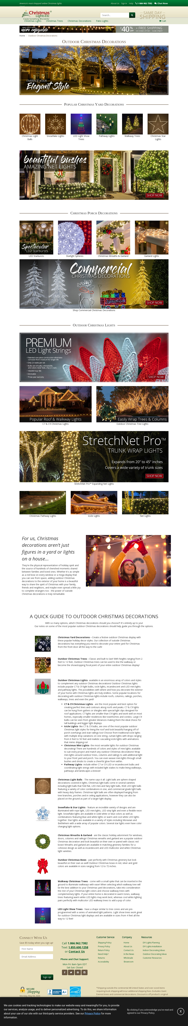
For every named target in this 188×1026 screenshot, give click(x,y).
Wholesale (128, 958)
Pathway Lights (73, 764)
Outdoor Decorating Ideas (155, 954)
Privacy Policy (104, 946)
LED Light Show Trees (70, 909)
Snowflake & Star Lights (71, 807)
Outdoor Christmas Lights (73, 680)
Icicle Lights (71, 726)
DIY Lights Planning (151, 942)
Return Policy (104, 950)
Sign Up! (47, 977)
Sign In (124, 3)
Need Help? (103, 954)
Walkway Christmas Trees (73, 881)
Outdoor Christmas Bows (72, 859)
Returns (101, 958)
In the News (129, 954)
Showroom (128, 961)
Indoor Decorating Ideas (154, 950)
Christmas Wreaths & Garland (75, 835)
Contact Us (77, 951)
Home (22, 35)
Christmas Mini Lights (76, 745)
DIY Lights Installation (152, 946)
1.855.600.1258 (78, 947)
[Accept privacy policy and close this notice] (180, 1011)
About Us (115, 3)
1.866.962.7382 (78, 943)
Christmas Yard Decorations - (74, 637)
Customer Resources (152, 958)
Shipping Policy (104, 942)
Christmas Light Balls (70, 779)
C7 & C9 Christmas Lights (78, 704)
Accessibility (103, 961)
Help (131, 3)
